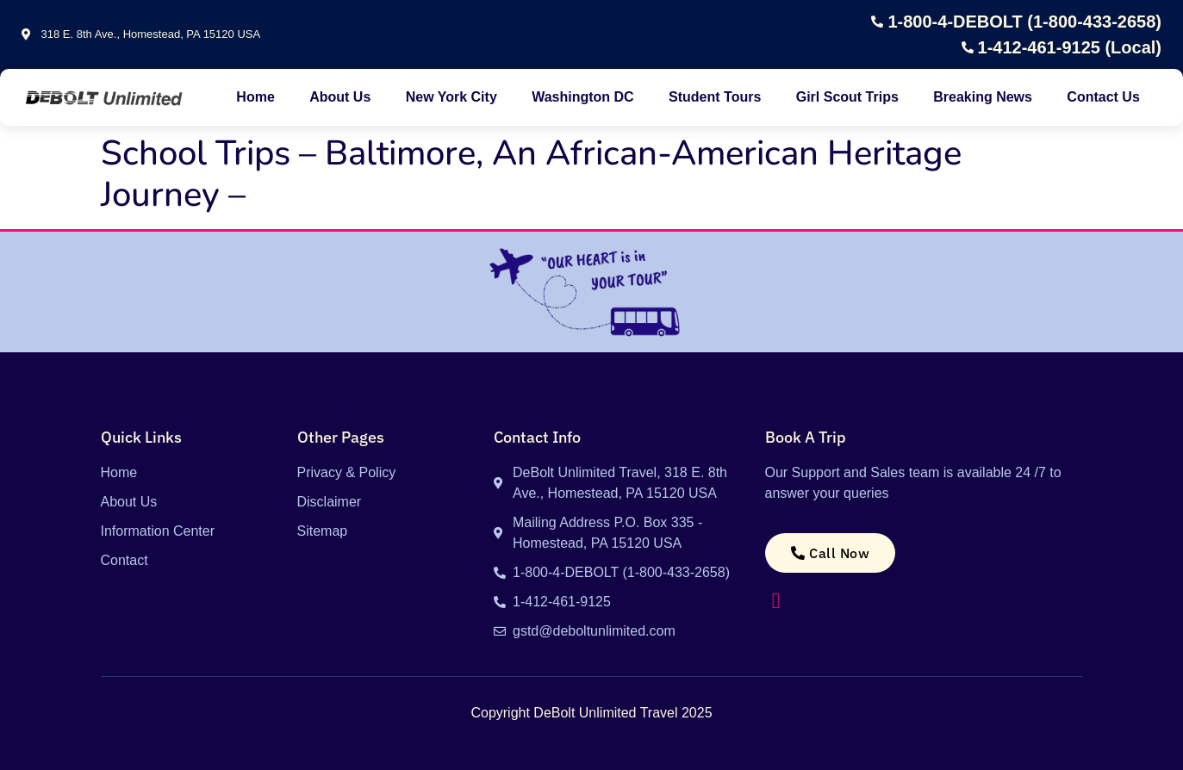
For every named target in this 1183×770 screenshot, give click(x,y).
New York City (451, 97)
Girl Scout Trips (847, 97)
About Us (339, 97)
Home (255, 97)
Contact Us (1103, 97)
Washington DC (583, 97)
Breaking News (982, 97)
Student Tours (715, 97)
